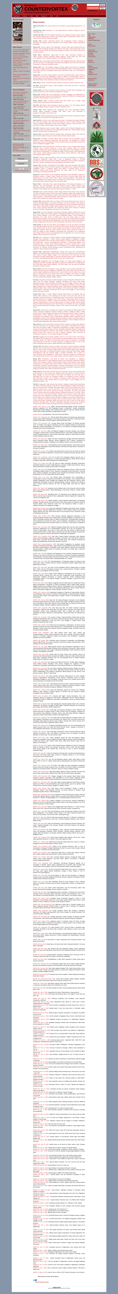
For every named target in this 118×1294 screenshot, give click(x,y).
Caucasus (91, 62)
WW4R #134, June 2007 (41, 737)
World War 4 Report (18, 146)
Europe (90, 60)
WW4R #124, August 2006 (41, 800)
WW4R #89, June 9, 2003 (40, 992)
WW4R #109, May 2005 (40, 887)
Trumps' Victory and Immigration (59, 193)
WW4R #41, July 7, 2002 (40, 1151)
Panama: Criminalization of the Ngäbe (53, 165)
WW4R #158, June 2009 (40, 561)
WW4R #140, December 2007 (42, 696)
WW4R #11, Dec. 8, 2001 (40, 1239)
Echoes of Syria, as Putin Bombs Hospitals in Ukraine (54, 50)
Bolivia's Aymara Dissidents (53, 397)
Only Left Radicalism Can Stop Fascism (52, 185)
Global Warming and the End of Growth (44, 341)
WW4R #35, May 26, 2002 (40, 1168)
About (51, 16)
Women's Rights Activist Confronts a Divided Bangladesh (51, 69)
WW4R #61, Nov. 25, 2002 (41, 1089)
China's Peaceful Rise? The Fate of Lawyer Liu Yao (56, 146)
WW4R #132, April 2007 (39, 753)
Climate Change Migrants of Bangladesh (67, 239)
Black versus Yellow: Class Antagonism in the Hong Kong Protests (59, 288)
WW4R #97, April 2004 (39, 954)
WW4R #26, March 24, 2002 (41, 1193)
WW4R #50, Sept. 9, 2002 (40, 1124)
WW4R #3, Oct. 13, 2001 (40, 1264)
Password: (21, 163)
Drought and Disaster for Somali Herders (69, 228)
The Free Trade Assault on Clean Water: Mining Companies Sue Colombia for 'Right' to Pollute (59, 217)
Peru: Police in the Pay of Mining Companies (57, 332)
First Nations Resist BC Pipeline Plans (53, 134)
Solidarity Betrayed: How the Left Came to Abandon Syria (59, 347)
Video (37, 16)
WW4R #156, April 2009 (40, 573)
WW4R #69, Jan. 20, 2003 (40, 1062)
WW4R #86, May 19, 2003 (41, 1001)
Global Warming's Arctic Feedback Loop (64, 343)
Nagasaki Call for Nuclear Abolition (49, 337)
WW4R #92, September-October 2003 (44, 979)
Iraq (89, 34)
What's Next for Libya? (57, 272)
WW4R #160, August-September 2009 (44, 544)
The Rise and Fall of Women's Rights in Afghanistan (53, 160)
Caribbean (91, 69)
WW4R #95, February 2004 (41, 963)
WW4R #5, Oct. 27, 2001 (41, 1258)
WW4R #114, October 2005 (41, 857)
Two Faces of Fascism (48, 90)
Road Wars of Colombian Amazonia (50, 351)
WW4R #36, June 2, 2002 (40, 1165)
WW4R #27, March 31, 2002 (42, 1190)
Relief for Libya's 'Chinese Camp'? (56, 229)
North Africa (92, 46)
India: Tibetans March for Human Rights (56, 379)
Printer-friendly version (42, 1282)
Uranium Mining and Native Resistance (62, 338)
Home (33, 18)
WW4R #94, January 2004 (40, 968)
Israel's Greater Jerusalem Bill (68, 142)
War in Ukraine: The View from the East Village (50, 198)
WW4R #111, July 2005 (40, 875)
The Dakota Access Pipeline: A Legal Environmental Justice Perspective (59, 195)
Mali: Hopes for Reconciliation (58, 321)
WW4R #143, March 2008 (40, 676)
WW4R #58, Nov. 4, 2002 (40, 1097)
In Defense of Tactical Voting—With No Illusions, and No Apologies (60, 138)
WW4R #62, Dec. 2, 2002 (40, 1084)
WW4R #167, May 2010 (40, 488)
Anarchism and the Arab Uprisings (71, 371)
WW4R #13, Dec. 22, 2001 (40, 1233)
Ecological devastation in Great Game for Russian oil (21, 54)
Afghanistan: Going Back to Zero (53, 55)
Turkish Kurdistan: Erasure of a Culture (47, 136)
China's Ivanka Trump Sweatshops (50, 174)
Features (24, 16)
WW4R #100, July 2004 (40, 939)
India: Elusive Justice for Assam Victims (44, 228)
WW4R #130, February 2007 (41, 765)
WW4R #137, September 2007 (41, 717)
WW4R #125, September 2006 (42, 794)
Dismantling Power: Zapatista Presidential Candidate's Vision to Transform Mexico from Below (59, 167)
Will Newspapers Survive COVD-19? (50, 97)
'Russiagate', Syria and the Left (47, 113)
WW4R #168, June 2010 (41, 477)
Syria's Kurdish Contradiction (77, 160)
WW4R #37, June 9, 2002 (41, 1162)
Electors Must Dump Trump (71, 191)
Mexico (90, 66)
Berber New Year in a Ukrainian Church (54, 226)
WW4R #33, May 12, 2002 (40, 1173)
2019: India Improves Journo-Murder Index (50, 102)
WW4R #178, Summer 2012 (41, 406)
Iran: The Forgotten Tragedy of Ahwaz (53, 67)
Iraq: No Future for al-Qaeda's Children (51, 376)
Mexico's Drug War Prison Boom (70, 351)
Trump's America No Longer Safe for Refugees (68, 90)
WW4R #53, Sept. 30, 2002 (40, 1114)
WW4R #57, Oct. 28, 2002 (40, 1101)
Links (57, 16)
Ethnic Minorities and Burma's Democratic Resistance (59, 79)
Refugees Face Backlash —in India (62, 242)
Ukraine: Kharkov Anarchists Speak (48, 56)
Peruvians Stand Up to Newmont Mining (48, 392)
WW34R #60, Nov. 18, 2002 (41, 1092)
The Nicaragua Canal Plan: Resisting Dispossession (59, 261)
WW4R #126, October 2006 (41, 788)
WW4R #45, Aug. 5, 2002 (40, 1140)
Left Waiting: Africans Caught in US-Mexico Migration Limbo (53, 107)
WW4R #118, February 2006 (41, 837)
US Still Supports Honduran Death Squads (64, 362)
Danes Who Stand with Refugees (68, 195)
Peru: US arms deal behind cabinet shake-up (20, 57)
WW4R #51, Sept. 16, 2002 (41, 1120)
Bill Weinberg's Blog (18, 144)
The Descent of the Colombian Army (46, 387)
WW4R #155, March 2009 (40, 583)
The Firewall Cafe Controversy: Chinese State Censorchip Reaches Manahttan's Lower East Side (59, 219)
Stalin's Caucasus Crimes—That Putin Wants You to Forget (61, 100)
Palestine (91, 38)
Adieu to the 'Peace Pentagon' (49, 213)
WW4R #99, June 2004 (39, 944)
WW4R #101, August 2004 (40, 933)
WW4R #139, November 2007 (41, 704)
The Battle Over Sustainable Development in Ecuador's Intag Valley (59, 329)
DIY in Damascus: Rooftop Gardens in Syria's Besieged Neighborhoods (59, 237)
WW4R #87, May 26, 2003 (41, 998)
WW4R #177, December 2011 (41, 417)
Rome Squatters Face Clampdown (53, 109)
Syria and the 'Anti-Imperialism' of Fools (48, 142)
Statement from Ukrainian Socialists (47, 58)
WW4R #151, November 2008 (41, 617)
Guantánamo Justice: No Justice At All (52, 346)
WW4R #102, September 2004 (42, 927)
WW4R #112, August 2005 (40, 869)
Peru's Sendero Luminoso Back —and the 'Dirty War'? (59, 388)
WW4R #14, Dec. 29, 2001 (41, 1229)
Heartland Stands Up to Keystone (58, 315)
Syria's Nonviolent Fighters (66, 178)
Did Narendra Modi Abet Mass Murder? (63, 313)
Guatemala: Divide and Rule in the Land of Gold (60, 400)
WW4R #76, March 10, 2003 (41, 1037)
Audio (31, 16)
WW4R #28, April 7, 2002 (40, 1185)
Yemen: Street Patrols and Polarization (57, 284)
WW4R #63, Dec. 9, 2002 (40, 1081)
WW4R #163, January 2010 (41, 516)
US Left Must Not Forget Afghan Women (52, 117)
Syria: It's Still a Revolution (71, 346)
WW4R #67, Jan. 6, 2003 (40, 1067)
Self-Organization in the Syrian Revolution (51, 203)
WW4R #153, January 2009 (41, 600)
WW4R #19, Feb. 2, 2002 (40, 1212)
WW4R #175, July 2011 (39, 431)
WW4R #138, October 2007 (41, 710)
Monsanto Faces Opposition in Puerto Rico (49, 354)
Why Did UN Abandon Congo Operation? (54, 269)
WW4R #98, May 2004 (40, 948)
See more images (18, 42)
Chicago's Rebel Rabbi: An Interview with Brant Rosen (55, 256)
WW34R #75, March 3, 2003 (41, 1040)
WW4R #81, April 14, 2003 (41, 1019)
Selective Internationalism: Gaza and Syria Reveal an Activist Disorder (54, 302)
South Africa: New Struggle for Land (68, 289)
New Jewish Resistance (19, 150)
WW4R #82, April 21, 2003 (40, 1016)
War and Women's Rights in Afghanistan (48, 327)
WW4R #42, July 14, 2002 (40, 1149)
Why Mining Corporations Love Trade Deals (57, 209)
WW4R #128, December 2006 (42, 776)
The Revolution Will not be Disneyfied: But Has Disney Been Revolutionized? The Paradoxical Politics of (59, 150)
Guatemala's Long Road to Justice (53, 359)
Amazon (90, 72)
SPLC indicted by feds (19, 106)
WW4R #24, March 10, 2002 (41, 1200)
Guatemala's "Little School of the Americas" (51, 384)
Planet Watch (92, 85)
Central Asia (92, 56)
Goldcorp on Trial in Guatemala (42, 395)
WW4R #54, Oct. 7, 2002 (40, 1109)
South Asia (91, 50)
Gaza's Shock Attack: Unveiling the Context (67, 36)
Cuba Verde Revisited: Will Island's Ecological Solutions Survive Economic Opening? (59, 166)
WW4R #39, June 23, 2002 (40, 1157)
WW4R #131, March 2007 (40, 759)
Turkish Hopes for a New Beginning (47, 360)
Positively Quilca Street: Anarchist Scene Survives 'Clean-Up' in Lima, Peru (59, 147)
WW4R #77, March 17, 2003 (41, 1033)
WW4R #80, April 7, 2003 (40, 1022)
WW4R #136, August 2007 (40, 725)
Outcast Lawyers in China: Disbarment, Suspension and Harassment (59, 139)
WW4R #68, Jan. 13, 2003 (40, 1063)
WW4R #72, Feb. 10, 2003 (41, 1051)
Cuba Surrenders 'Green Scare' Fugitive (56, 125)
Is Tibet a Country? (45, 266)
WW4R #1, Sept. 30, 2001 (40, 1272)
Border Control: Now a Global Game (64, 258)
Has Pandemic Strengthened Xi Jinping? (57, 91)
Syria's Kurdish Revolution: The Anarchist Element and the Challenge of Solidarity (59, 269)
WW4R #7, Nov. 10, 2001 (40, 1252)
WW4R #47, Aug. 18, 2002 (40, 1133)
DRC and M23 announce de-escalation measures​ (21, 121)
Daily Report (16, 16)
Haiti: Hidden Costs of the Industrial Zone (69, 387)
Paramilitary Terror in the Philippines (56, 245)
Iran (89, 35)
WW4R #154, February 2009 (41, 592)
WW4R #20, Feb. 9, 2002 (40, 1210)
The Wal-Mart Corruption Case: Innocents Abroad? (57, 399)
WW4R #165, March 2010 (40, 500)
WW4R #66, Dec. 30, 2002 (40, 1071)
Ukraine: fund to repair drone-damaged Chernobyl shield (21, 50)
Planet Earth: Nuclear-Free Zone (52, 371)
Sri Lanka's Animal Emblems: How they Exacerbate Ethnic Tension (60, 75)
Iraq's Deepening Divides (46, 258)
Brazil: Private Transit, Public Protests (51, 356)
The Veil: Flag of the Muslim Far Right (57, 334)
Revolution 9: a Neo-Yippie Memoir (56, 30)
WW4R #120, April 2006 (40, 823)
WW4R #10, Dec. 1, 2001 (40, 1242)
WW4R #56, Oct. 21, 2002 (40, 1104)
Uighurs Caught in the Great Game (58, 255)
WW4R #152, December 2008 (42, 608)
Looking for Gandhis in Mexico (49, 365)
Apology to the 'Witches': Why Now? (59, 48)
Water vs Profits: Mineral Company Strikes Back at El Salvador (60, 294)
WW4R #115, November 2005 (41, 852)
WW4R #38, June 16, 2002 (41, 1158)
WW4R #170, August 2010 (41, 463)
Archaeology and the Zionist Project (53, 304)
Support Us (44, 16)
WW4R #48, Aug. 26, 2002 (40, 1130)
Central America (93, 68)
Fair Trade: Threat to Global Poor (51, 217)
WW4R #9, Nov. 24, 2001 (40, 1247)
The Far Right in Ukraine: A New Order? (57, 326)
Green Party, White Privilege (45, 206)
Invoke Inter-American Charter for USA (72, 82)
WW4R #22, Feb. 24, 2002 (41, 1206)
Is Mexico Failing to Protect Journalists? (74, 356)
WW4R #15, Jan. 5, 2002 (41, 1225)
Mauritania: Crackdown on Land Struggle (60, 283)
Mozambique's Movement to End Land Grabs (69, 222)
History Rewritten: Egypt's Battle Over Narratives (57, 349)
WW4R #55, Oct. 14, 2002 (40, 1108)
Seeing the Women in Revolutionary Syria (52, 297)
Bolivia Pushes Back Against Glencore (52, 403)
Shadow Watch (92, 84)
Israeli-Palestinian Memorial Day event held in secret (20, 101)
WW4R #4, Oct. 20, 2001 (40, 1261)
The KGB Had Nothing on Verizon (48, 195)
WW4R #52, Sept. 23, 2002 (41, 1117)
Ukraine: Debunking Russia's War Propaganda (57, 41)
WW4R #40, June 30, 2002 (40, 1155)
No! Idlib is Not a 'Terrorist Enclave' (48, 131)
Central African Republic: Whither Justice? (50, 277)
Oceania (90, 53)
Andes (90, 71)
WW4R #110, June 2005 (40, 881)
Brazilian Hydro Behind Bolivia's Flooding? (56, 319)
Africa (90, 44)
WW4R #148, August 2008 (40, 640)
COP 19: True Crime (66, 337)
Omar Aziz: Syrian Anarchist (71, 270)
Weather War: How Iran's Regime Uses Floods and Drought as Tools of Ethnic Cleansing (59, 121)
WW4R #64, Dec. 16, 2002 (41, 1078)
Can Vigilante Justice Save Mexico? (63, 373)
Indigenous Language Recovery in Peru (68, 341)
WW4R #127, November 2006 (41, 782)
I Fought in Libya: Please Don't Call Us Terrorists (59, 176)
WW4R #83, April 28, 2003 (40, 1012)
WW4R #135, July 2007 (39, 731)
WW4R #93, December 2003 (41, 974)
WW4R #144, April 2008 (40, 668)
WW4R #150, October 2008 (41, 625)
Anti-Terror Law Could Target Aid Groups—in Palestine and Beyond (60, 120)
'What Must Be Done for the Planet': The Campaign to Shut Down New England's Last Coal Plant (59, 61)
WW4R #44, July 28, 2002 (40, 1144)
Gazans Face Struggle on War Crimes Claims (52, 299)
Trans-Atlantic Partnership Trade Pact (55, 368)
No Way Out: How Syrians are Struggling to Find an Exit (58, 224)
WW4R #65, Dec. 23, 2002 (40, 1074)
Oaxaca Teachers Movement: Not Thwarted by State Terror (54, 207)
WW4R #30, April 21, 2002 (40, 1180)
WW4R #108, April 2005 (40, 892)
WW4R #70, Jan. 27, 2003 (40, 1058)
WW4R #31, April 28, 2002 (40, 1179)
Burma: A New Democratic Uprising (51, 82)
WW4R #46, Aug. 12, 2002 (41, 1136)
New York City (92, 78)
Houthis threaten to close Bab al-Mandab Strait (21, 64)
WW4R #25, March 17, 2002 (41, 1196)
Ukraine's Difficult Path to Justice (45, 36)
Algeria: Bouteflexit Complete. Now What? (52, 111)
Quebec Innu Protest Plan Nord (73, 403)
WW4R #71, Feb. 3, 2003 (40, 1054)
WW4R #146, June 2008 (40, 654)
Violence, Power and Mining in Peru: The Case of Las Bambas (57, 157)
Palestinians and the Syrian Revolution (62, 367)
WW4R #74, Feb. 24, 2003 (40, 1044)
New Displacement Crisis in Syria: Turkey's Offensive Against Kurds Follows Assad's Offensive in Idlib (59, 152)
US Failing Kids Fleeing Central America (49, 253)
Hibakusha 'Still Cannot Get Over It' (68, 85)
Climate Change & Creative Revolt (54, 204)
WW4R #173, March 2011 (40, 445)
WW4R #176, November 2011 (42, 423)
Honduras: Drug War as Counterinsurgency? (59, 385)
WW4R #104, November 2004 (41, 916)
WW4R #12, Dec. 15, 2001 (40, 1236)
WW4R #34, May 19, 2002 (40, 1169)
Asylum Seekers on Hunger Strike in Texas (67, 240)
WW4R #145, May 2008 (39, 662)
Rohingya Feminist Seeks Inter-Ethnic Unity (59, 70)
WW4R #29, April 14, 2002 (40, 1182)
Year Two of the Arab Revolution (47, 394)
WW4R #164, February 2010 (41, 508)
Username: (21, 159)
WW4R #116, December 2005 (42, 846)
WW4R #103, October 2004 (41, 921)
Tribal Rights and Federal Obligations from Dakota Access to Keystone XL (59, 178)
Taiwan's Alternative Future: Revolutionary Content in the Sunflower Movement (59, 317)
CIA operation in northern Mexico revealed (20, 61)
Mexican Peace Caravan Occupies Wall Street (71, 394)
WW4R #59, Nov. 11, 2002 (40, 1094)
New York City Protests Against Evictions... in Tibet (62, 189)
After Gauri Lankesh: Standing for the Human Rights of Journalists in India (53, 162)
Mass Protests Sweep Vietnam (66, 136)
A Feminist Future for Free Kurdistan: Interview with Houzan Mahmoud (59, 169)
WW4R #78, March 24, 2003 (41, 1030)
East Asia (91, 55)
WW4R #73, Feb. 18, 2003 (41, 1048)
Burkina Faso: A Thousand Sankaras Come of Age (52, 286)
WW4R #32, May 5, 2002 (41, 1174)
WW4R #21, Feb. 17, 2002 (40, 1209)
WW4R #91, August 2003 (40, 983)
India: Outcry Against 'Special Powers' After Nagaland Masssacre (57, 61)
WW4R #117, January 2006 (41, 842)
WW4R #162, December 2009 (41, 527)
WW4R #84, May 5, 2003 (40, 1008)
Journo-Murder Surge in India (48, 85)
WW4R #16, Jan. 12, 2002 (40, 1221)
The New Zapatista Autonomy (52, 35)
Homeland (91, 80)
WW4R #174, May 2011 (40, 438)
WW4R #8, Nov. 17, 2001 (40, 1250)
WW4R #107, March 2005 (41, 898)
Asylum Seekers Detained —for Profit (53, 264)
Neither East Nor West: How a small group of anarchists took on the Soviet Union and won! (59, 272)
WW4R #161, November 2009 (42, 536)
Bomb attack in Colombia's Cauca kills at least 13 (20, 93)
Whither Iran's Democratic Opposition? (69, 360)
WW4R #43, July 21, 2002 (40, 1147)
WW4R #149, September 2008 (43, 632)
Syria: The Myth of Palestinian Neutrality (57, 402)
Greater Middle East (94, 40)
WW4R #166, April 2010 (40, 494)
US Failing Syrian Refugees (73, 261)
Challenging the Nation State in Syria (68, 213)
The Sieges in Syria (43, 231)
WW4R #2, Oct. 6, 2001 (40, 1268)
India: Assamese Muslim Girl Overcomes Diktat (54, 181)
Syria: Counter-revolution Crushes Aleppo (51, 191)
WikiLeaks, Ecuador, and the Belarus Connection (51, 378)
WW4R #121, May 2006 (40, 817)
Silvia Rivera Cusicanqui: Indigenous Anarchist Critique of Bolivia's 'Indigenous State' (59, 310)
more (28, 85)
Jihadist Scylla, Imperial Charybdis (57, 275)
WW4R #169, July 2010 (40, 469)
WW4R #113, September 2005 (42, 863)
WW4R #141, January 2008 (41, 690)
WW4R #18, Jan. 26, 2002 (40, 1215)
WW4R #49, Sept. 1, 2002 (40, 1125)
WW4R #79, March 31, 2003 (41, 1027)
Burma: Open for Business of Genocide (73, 340)
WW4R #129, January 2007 (41, 771)
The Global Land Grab (69, 187)
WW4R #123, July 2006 (40, 806)
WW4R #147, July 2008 (40, 646)
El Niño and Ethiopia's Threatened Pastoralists (54, 212)
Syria (93, 34)
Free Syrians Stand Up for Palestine (55, 26)
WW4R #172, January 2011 (41, 451)
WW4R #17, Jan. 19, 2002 (40, 1218)
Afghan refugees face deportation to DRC (19, 126)
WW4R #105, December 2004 (42, 910)
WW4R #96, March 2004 (40, 959)
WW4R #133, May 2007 (40, 745)
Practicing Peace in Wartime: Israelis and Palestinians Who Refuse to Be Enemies (60, 300)
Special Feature (37, 414)
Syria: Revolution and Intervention (75, 226)
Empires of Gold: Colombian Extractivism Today (62, 329)
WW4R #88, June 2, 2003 (40, 994)
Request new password (21, 170)
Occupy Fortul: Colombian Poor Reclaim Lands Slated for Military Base (61, 310)
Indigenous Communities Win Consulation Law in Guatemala (67, 231)
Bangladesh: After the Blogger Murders (52, 261)
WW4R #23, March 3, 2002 (40, 1203)
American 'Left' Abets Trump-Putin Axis (51, 187)
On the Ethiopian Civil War (64, 58)
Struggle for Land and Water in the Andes (50, 374)
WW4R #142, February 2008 (41, 683)
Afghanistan (92, 37)
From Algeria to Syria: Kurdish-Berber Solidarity (54, 316)
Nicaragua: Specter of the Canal (59, 305)
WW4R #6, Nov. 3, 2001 (40, 1253)
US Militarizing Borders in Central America (63, 78)
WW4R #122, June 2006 (40, 811)
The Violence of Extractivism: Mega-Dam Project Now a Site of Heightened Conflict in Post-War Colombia (59, 159)
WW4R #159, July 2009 (39, 553)
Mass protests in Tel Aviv (19, 97)
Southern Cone (92, 74)
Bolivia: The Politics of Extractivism (50, 340)
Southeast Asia (92, 51)
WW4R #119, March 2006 (40, 829)
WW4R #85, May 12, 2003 (40, 1005)
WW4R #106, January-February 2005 (44, 904)
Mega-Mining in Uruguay (68, 327)
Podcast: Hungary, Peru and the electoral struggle (20, 82)
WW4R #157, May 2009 (40, 567)
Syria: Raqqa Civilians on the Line (42, 233)
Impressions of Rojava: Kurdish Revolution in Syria (53, 280)
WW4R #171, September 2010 (42, 457)
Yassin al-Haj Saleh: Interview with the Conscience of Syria (59, 324)
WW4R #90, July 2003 (39, 988)
